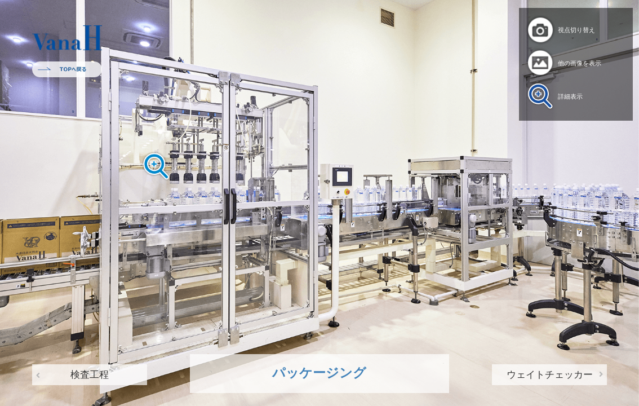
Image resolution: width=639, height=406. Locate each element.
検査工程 (89, 374)
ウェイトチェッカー (550, 374)
